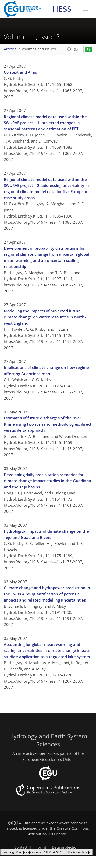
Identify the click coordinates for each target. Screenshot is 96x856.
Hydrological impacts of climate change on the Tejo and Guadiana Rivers (46, 534)
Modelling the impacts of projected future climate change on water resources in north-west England (45, 317)
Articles (10, 49)
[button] (69, 49)
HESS (61, 9)
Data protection (65, 847)
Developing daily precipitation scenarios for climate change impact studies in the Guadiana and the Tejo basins (47, 480)
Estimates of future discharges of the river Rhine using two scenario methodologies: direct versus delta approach (47, 424)
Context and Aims (20, 72)
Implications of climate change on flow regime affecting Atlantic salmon (46, 370)
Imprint (39, 847)
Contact (20, 847)
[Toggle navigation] (85, 9)
